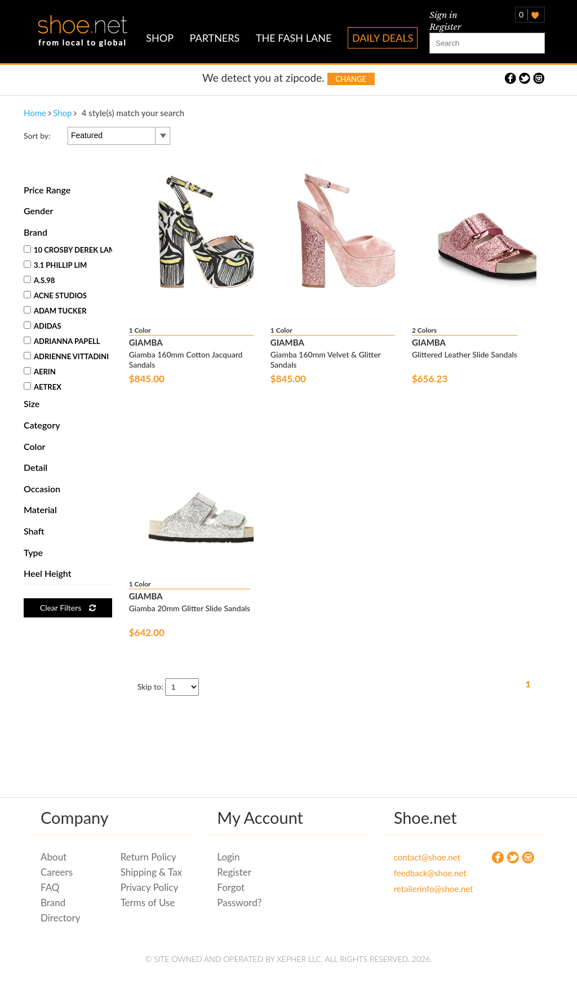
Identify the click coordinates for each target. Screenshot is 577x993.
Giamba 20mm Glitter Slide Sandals (189, 608)
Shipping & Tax (151, 872)
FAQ (50, 887)
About (53, 857)
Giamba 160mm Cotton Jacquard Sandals (186, 359)
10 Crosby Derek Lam (70, 249)
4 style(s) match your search (133, 113)
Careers (57, 872)
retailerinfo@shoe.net (425, 889)
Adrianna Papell (62, 341)
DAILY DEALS (383, 38)
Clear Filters (68, 607)
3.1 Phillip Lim (55, 265)
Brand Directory (60, 910)
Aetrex (42, 386)
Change (351, 78)
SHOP (160, 38)
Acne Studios (55, 295)
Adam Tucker (55, 310)
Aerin (40, 371)
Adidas (42, 325)
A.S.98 (39, 280)
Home (35, 113)
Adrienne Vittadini (66, 356)
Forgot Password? (239, 894)
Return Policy (148, 857)
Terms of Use (148, 902)
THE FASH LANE (293, 38)
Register (445, 26)
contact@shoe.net (425, 857)
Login (228, 857)
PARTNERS (215, 38)
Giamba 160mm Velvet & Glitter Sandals (325, 359)
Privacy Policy (150, 887)
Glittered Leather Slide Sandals (464, 354)
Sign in (443, 15)
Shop (62, 113)
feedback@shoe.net (425, 873)
